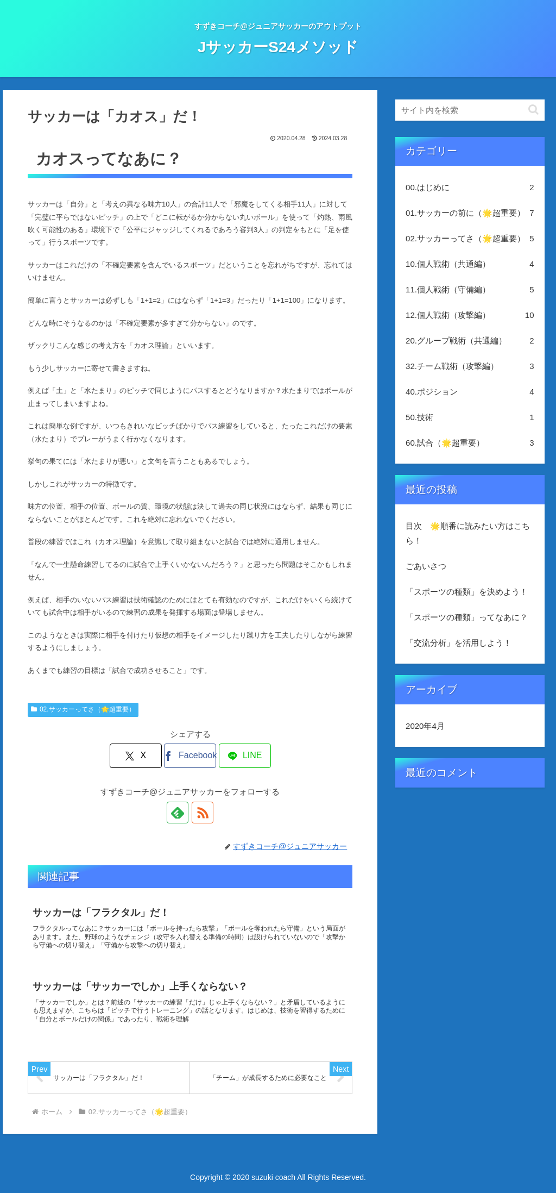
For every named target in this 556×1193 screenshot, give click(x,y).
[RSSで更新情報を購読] (202, 812)
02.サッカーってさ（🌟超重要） (83, 709)
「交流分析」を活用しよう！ (458, 642)
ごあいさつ (426, 566)
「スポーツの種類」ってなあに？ (467, 617)
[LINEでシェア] (245, 756)
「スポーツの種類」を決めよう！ (467, 591)
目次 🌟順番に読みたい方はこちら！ (468, 533)
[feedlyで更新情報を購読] (177, 812)
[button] (533, 109)
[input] (469, 110)
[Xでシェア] (136, 756)
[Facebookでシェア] (190, 756)
